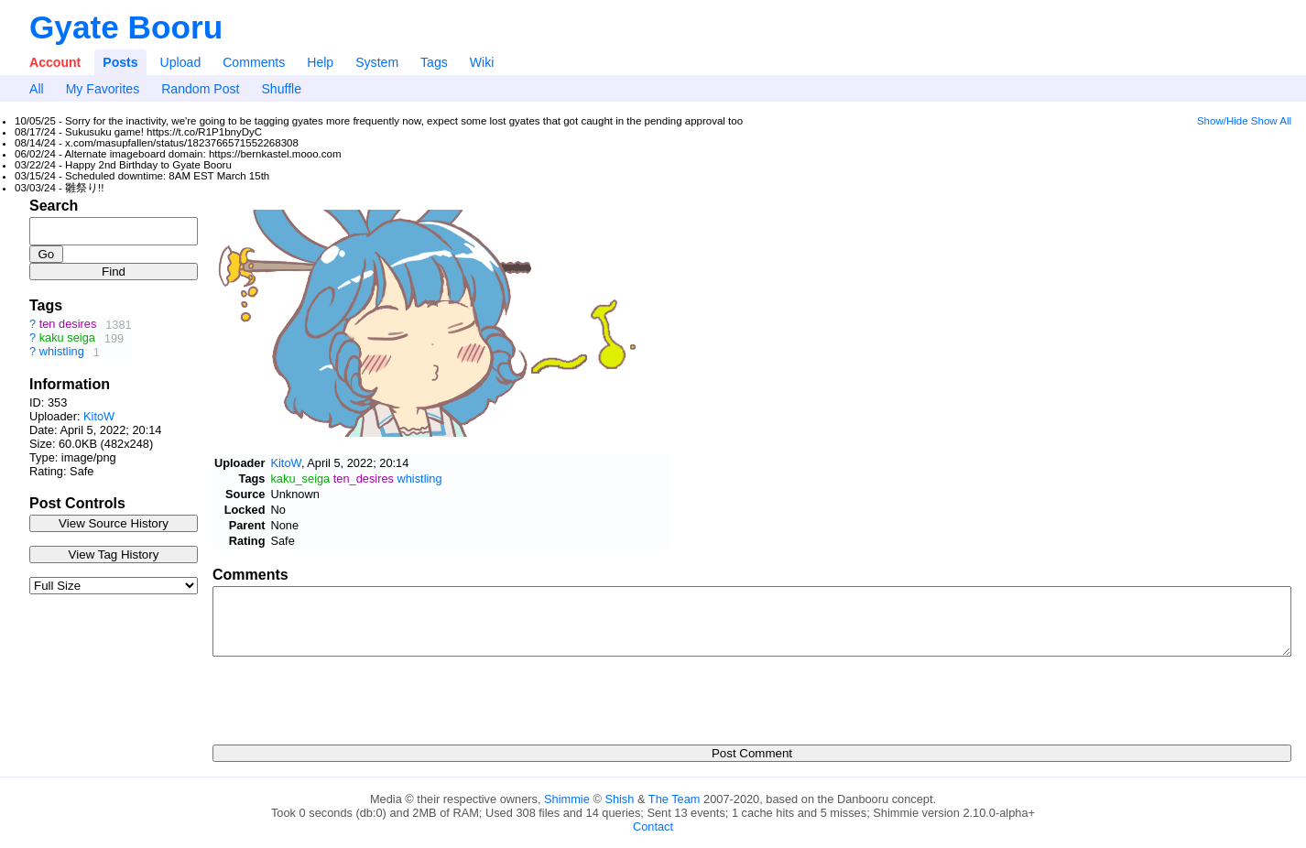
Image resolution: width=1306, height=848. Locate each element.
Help (320, 62)
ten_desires (363, 478)
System (376, 62)
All (36, 89)
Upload (180, 62)
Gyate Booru (126, 27)
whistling (61, 352)
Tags (434, 62)
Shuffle (281, 89)
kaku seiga (67, 338)
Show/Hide (1222, 120)
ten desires (68, 325)
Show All (1271, 120)
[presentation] (351, 695)
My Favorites (103, 89)
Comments (254, 62)
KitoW (98, 416)
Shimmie (567, 799)
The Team (674, 799)
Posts (120, 62)
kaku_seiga (300, 478)
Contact (653, 826)
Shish (619, 799)
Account (55, 62)
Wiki (482, 62)
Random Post (200, 89)
